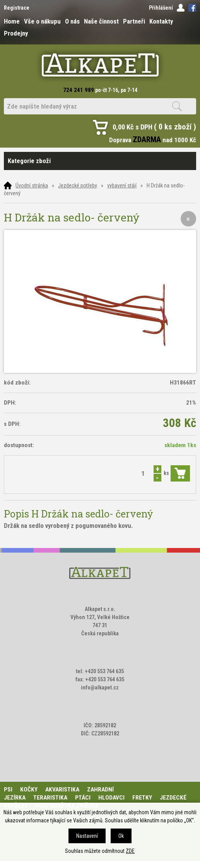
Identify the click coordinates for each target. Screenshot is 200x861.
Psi (8, 789)
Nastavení (87, 836)
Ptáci (83, 797)
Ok (121, 836)
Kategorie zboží (100, 161)
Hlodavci (111, 797)
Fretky (142, 797)
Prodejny (16, 33)
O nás (72, 21)
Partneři (134, 21)
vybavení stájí (122, 185)
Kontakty (161, 21)
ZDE (130, 851)
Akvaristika (62, 789)
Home (12, 21)
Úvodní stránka (31, 185)
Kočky (29, 789)
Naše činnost (101, 21)
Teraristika (50, 797)
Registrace (16, 8)
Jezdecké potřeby (77, 185)
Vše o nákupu (42, 21)
